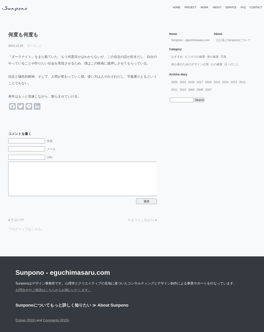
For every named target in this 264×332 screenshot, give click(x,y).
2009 (191, 89)
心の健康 (216, 64)
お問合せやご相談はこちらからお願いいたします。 (53, 290)
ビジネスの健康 (195, 56)
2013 (234, 82)
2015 (217, 82)
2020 (174, 82)
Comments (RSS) (56, 320)
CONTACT (256, 7)
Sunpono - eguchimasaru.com (190, 40)
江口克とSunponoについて (233, 40)
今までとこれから (141, 220)
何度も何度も (23, 34)
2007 (208, 89)
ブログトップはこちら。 (26, 229)
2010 (183, 89)
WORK (204, 7)
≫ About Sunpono (110, 305)
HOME (176, 7)
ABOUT (217, 7)
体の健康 (213, 56)
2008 (200, 89)
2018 (191, 82)
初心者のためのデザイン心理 (190, 64)
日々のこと (34, 45)
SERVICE (231, 7)
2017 (200, 82)
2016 (208, 82)
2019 (183, 82)
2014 (225, 82)
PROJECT (190, 7)
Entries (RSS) (25, 320)
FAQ (243, 7)
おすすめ (177, 56)
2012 (242, 82)
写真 (223, 56)
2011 (174, 89)
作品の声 (17, 220)
